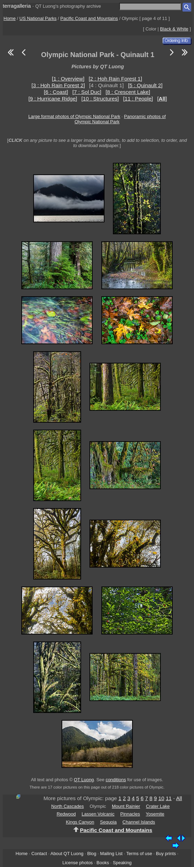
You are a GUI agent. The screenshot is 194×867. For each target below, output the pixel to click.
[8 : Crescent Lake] (128, 92)
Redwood (66, 814)
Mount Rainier (126, 806)
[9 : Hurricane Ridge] (52, 99)
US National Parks (38, 18)
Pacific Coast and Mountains (89, 18)
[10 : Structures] (100, 99)
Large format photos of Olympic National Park (74, 116)
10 (161, 798)
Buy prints (166, 853)
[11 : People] (138, 99)
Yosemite (155, 814)
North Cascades (67, 806)
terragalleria (17, 6)
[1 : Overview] (68, 79)
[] (162, 99)
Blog (91, 853)
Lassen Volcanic (97, 814)
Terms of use (139, 853)
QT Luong (84, 779)
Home (9, 18)
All (179, 798)
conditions (116, 779)
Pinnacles (130, 814)
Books (102, 862)
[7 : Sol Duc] (86, 92)
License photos (77, 862)
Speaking (122, 862)
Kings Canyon (80, 822)
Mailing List (111, 853)
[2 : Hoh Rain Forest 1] (115, 79)
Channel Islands (138, 822)
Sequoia (108, 822)
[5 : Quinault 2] (145, 85)
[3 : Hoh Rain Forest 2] (58, 85)
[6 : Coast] (56, 92)
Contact (39, 853)
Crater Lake (158, 806)
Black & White (174, 29)
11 (169, 798)
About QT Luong (66, 853)
